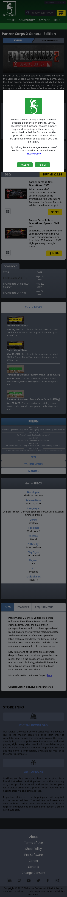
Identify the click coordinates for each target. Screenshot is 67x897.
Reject (42, 164)
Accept (25, 164)
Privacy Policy (33, 153)
